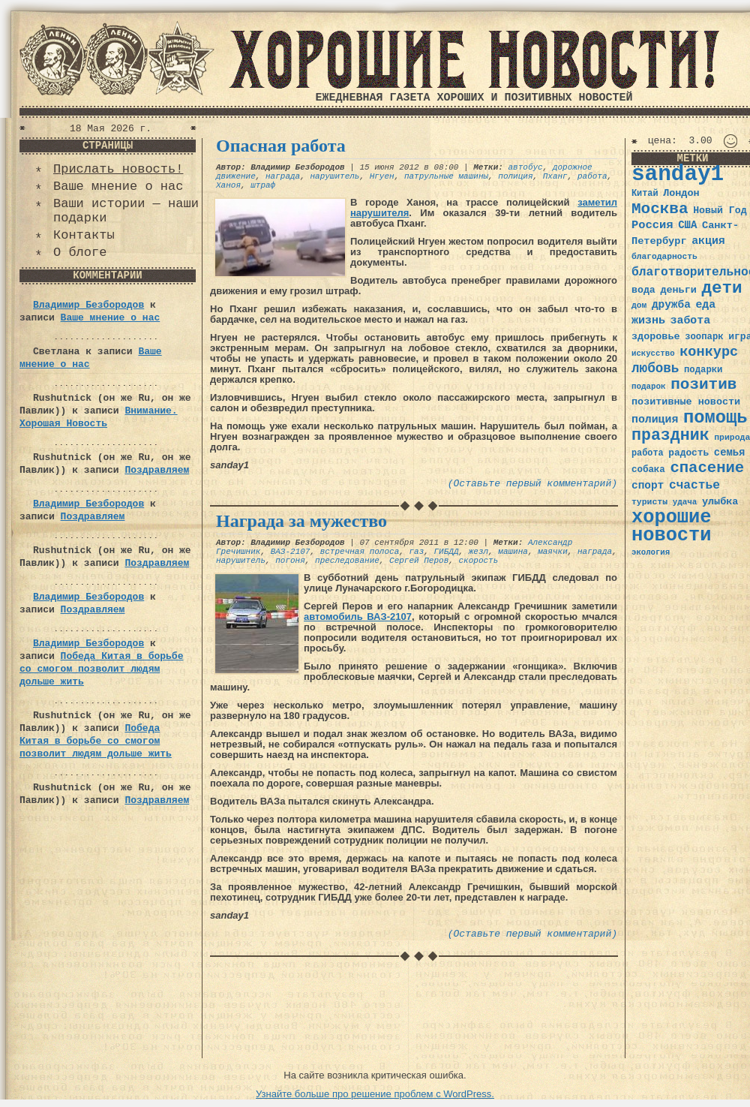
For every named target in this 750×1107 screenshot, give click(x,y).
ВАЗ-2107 (290, 551)
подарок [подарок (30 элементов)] (649, 386)
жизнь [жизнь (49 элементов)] (648, 320)
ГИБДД (446, 551)
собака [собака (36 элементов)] (648, 470)
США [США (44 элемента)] (687, 225)
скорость (478, 560)
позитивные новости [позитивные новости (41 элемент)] (686, 402)
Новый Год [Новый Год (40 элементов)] (719, 210)
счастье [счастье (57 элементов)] (694, 485)
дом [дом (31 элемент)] (639, 305)
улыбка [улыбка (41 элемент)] (720, 501)
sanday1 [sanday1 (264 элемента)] (678, 174)
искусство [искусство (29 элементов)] (653, 353)
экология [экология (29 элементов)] (651, 552)
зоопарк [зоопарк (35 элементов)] (704, 337)
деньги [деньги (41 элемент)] (678, 290)
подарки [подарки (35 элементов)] (703, 370)
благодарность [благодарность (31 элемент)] (665, 256)
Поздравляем (156, 470)
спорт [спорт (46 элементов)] (648, 486)
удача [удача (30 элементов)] (685, 502)
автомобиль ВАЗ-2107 (358, 616)
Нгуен (382, 176)
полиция (515, 176)
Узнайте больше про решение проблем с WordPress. (375, 1093)
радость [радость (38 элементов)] (688, 453)
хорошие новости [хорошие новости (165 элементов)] (672, 526)
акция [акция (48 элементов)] (708, 241)
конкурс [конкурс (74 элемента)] (709, 352)
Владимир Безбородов (88, 305)
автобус (525, 167)
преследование (347, 560)
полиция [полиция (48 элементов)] (655, 420)
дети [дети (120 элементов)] (721, 288)
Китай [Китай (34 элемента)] (645, 193)
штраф (262, 185)
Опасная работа (281, 145)
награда (283, 176)
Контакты (84, 235)
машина (513, 551)
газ (416, 551)
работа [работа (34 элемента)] (648, 453)
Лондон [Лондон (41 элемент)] (681, 193)
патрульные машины (446, 176)
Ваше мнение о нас (118, 186)
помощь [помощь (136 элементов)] (715, 418)
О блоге (79, 252)
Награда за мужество (301, 521)
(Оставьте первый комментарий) (532, 483)
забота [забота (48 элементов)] (690, 320)
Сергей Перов (418, 560)
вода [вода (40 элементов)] (644, 290)
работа (593, 176)
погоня (290, 560)
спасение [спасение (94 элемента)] (707, 468)
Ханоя (228, 185)
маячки (553, 551)
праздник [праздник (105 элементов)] (671, 435)
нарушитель (334, 176)
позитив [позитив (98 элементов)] (703, 384)
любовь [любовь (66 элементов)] (655, 368)
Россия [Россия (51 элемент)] (653, 225)
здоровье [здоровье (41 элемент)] (656, 336)
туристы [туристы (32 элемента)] (650, 502)
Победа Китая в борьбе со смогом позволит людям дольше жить (101, 669)
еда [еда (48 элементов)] (705, 305)
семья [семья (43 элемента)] (730, 453)
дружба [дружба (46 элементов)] (671, 305)
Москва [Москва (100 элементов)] (660, 209)
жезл (478, 551)
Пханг (555, 176)
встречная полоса (360, 551)
